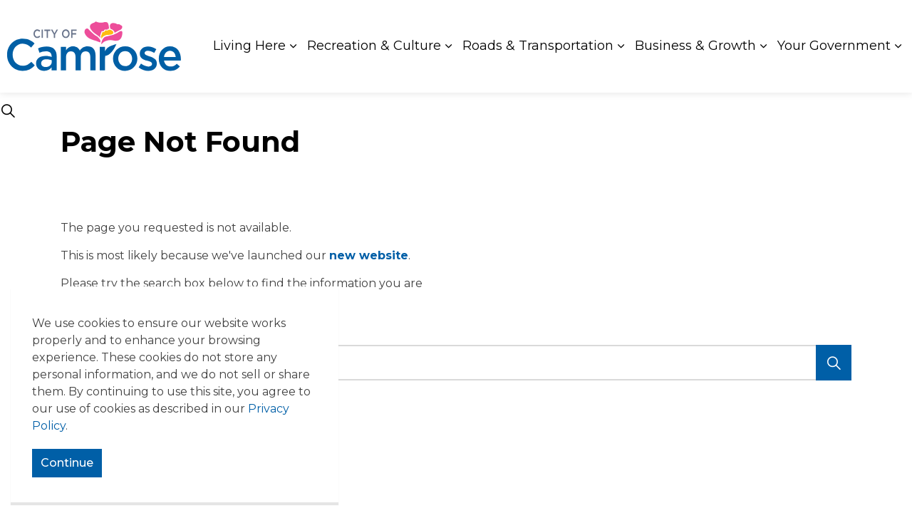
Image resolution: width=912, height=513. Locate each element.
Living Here (249, 45)
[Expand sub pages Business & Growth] (763, 46)
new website (368, 255)
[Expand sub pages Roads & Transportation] (620, 46)
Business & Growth (695, 45)
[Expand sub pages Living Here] (293, 46)
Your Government (834, 45)
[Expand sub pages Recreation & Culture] (448, 46)
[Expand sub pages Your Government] (898, 46)
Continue (67, 463)
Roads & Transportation (537, 45)
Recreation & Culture (374, 45)
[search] (452, 362)
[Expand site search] (8, 110)
